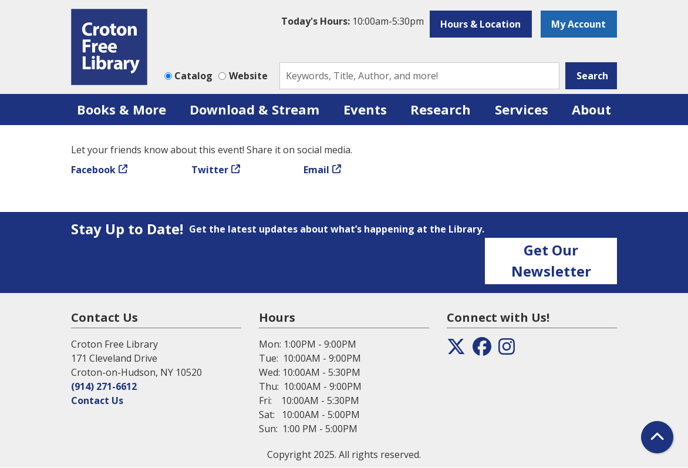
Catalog (193, 75)
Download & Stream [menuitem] (254, 109)
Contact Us (97, 400)
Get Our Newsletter (551, 260)
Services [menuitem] (521, 109)
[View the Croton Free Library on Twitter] (456, 350)
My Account (578, 24)
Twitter (209, 169)
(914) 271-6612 (104, 386)
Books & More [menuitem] (121, 109)
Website (248, 75)
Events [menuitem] (365, 109)
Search (592, 75)
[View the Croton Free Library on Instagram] (506, 350)
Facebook (93, 169)
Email (316, 169)
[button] (352, 21)
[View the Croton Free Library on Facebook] (482, 350)
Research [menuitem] (440, 109)
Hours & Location (480, 24)
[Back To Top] (657, 437)
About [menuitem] (591, 109)
